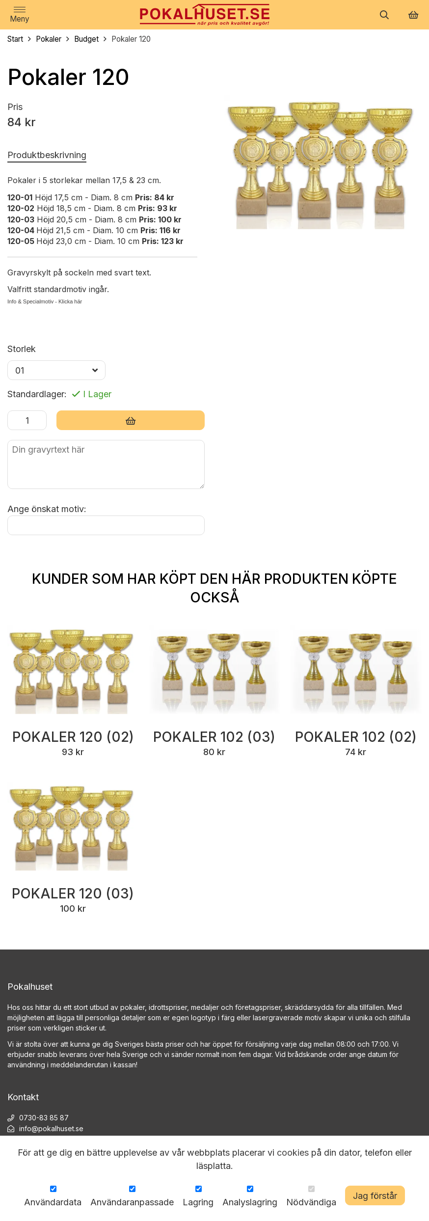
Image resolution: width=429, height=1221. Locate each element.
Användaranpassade (132, 1202)
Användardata (52, 1202)
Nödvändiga (311, 1202)
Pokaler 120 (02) (73, 737)
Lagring (198, 1202)
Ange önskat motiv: (46, 509)
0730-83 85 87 (44, 1118)
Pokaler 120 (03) (73, 894)
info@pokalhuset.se (51, 1129)
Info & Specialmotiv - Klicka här (44, 301)
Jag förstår (375, 1196)
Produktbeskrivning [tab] (46, 155)
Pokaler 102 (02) (356, 737)
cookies (293, 1152)
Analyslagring (249, 1202)
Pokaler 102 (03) (214, 737)
